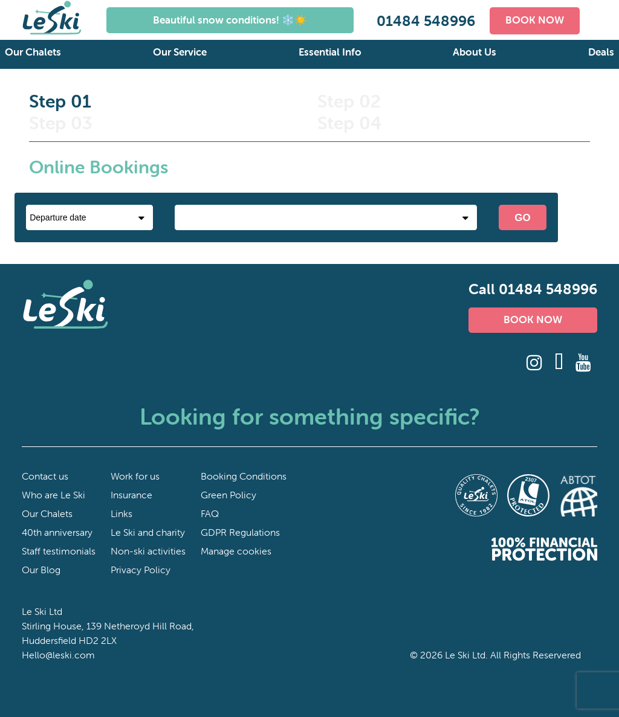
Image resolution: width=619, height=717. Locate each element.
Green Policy (228, 495)
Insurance (131, 495)
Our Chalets (33, 52)
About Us (474, 52)
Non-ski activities (148, 551)
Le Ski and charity (148, 532)
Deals (601, 52)
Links (121, 513)
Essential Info (330, 52)
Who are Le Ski (53, 495)
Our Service (180, 52)
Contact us (45, 476)
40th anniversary (57, 532)
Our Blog (41, 570)
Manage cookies (236, 551)
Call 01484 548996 (532, 289)
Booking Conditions (244, 476)
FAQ (210, 513)
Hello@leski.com (58, 655)
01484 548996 (426, 21)
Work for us (135, 476)
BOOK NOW (534, 20)
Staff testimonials (59, 551)
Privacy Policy (140, 570)
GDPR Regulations (240, 532)
